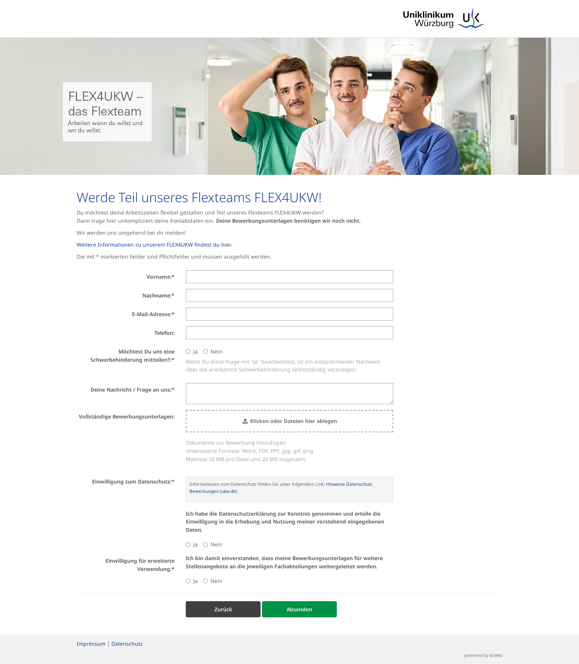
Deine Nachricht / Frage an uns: (132, 389)
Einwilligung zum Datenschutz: (133, 481)
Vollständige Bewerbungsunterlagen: (127, 416)
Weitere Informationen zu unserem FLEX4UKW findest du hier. (154, 244)
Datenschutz (127, 643)
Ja (192, 351)
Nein (212, 351)
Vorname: (161, 276)
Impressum (91, 643)
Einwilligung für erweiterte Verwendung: (140, 564)
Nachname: (158, 295)
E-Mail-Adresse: (153, 314)
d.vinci (496, 655)
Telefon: (164, 332)
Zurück (223, 609)
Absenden (299, 609)
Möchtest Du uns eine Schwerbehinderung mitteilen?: (132, 355)
